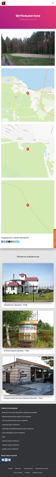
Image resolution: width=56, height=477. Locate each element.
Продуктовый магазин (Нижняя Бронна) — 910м (23, 398)
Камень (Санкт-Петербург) (10, 449)
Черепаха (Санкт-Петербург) (11, 424)
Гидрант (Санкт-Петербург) (10, 445)
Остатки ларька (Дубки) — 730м (16, 351)
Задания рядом (28, 468)
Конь (3, 437)
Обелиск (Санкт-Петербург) (10, 441)
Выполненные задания (41, 468)
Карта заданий (18, 472)
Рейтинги (27, 472)
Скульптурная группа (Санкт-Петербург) (15, 420)
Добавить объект (37, 472)
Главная (10, 468)
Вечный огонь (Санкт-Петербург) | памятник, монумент (19, 412)
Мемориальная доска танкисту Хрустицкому (16, 416)
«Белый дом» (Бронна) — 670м (15, 305)
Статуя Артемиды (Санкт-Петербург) (13, 433)
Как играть (18, 468)
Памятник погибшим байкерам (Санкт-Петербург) (18, 428)
